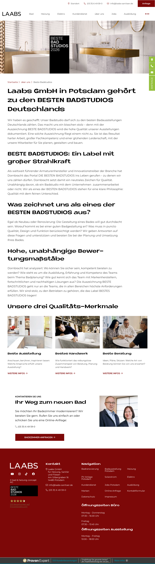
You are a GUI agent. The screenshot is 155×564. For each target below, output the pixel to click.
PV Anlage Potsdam (86, 478)
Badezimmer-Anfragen (38, 437)
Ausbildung (130, 14)
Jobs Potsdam (112, 485)
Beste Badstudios (42, 82)
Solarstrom (111, 477)
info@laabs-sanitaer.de (120, 4)
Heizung (45, 14)
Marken (85, 490)
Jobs (114, 14)
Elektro (61, 14)
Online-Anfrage (113, 490)
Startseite (13, 82)
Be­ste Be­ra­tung (117, 353)
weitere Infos (16, 373)
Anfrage (146, 3)
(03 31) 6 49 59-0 (93, 4)
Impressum (111, 496)
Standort (73, 4)
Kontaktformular (136, 490)
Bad (31, 14)
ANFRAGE (151, 83)
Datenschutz (88, 496)
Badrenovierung (90, 469)
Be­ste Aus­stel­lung (24, 353)
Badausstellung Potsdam (113, 470)
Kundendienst (80, 14)
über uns (99, 14)
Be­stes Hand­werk (71, 353)
